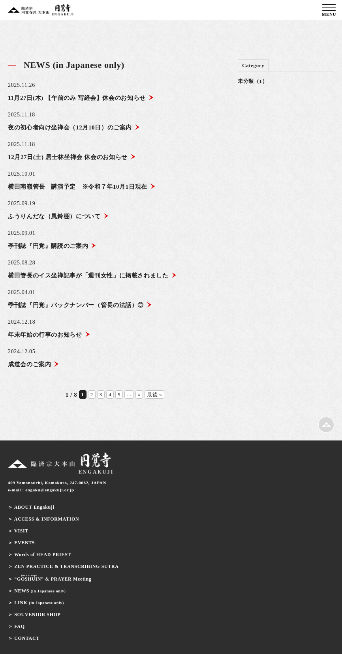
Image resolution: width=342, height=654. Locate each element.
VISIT (21, 531)
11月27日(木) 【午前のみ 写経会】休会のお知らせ (81, 98)
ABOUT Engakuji (34, 507)
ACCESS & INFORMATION (46, 519)
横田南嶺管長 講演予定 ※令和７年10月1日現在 (82, 187)
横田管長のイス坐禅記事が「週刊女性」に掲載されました (92, 275)
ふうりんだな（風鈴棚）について (58, 216)
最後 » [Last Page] (154, 394)
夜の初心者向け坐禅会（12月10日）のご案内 (74, 127)
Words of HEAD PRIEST (42, 554)
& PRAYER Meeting (52, 579)
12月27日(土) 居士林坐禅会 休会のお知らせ (72, 157)
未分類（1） (252, 81)
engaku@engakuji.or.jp (49, 489)
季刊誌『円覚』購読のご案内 (52, 246)
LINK (39, 602)
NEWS (40, 591)
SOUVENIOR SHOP (37, 614)
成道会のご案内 (33, 364)
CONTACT (26, 638)
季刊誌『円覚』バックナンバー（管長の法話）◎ (80, 305)
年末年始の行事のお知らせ (49, 335)
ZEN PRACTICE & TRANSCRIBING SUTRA (66, 566)
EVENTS (24, 542)
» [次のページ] (139, 394)
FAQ (19, 626)
